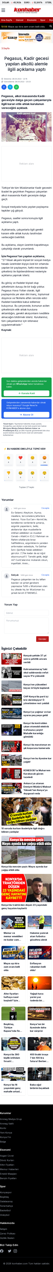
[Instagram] (15, 1251)
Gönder (42, 639)
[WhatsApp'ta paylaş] (16, 87)
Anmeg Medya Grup (11, 1119)
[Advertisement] (26, 163)
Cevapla (45, 508)
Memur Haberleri (9, 1169)
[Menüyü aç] (3, 10)
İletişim (3, 1229)
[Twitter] (9, 1251)
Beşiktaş (4, 1196)
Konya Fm (5, 1137)
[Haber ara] (50, 26)
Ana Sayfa (6, 20)
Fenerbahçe (6, 1206)
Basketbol (5, 1210)
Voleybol (4, 1215)
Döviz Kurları (7, 1160)
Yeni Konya (6, 1132)
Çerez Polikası (7, 1233)
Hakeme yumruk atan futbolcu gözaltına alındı (24, 25)
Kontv (3, 1128)
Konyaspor (6, 1192)
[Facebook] (1, 1251)
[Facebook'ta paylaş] (4, 87)
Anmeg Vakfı (7, 1123)
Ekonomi (31, 20)
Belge (3, 1141)
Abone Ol (26, 414)
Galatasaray (6, 1201)
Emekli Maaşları (8, 1173)
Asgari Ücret (7, 1155)
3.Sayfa (5, 48)
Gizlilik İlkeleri (7, 1238)
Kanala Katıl (26, 393)
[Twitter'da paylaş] (10, 87)
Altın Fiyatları (7, 1164)
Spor (42, 20)
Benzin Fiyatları (8, 1178)
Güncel (19, 20)
